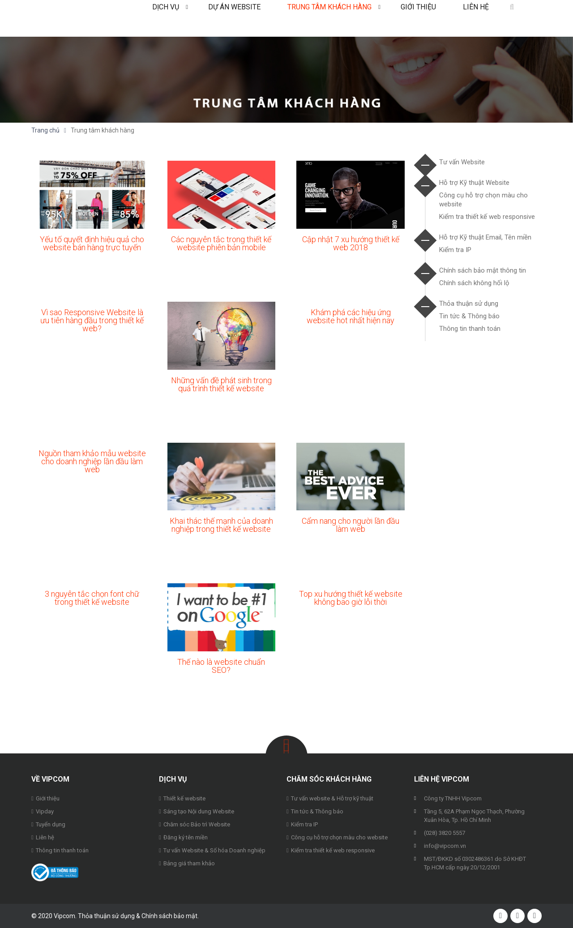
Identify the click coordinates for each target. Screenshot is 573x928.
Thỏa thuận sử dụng (468, 303)
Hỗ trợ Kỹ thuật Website (474, 183)
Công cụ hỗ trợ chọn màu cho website (339, 837)
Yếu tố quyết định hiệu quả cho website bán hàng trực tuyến (92, 243)
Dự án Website (234, 18)
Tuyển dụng (50, 824)
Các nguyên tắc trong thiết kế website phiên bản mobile (221, 243)
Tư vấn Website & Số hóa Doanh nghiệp (214, 850)
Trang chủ (45, 130)
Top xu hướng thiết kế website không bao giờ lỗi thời (350, 598)
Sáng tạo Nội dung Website (198, 811)
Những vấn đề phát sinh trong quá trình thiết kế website (221, 384)
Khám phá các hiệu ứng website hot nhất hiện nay (350, 316)
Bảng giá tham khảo (189, 863)
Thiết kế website (184, 798)
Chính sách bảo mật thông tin (482, 270)
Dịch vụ (165, 18)
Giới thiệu (418, 18)
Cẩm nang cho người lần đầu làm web (350, 525)
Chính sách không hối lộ (474, 283)
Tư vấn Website (462, 162)
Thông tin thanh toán (469, 329)
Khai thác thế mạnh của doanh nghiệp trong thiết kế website (221, 525)
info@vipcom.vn (445, 845)
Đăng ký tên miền (185, 837)
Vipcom (67, 18)
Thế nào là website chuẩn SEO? (221, 666)
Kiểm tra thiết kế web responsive (487, 217)
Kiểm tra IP (455, 250)
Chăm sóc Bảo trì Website (196, 824)
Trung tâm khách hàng (329, 18)
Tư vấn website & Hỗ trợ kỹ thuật (332, 798)
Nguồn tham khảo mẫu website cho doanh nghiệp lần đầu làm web (92, 461)
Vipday (45, 811)
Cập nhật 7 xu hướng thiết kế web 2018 (350, 243)
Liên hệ (476, 18)
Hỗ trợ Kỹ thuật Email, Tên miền (485, 237)
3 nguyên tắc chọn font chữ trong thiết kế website (92, 598)
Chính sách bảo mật (169, 915)
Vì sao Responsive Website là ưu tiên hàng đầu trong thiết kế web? (92, 320)
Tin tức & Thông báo (469, 316)
